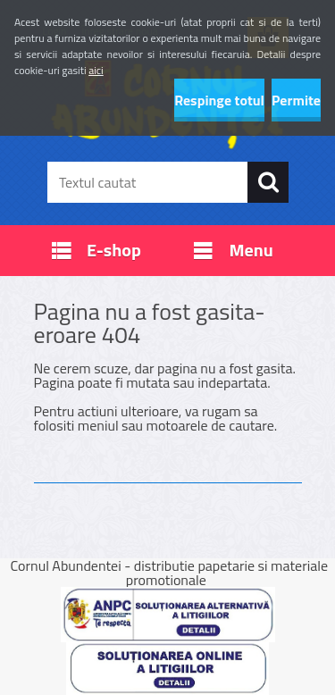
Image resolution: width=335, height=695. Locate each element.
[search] (268, 182)
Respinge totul (219, 100)
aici (96, 70)
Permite (296, 100)
